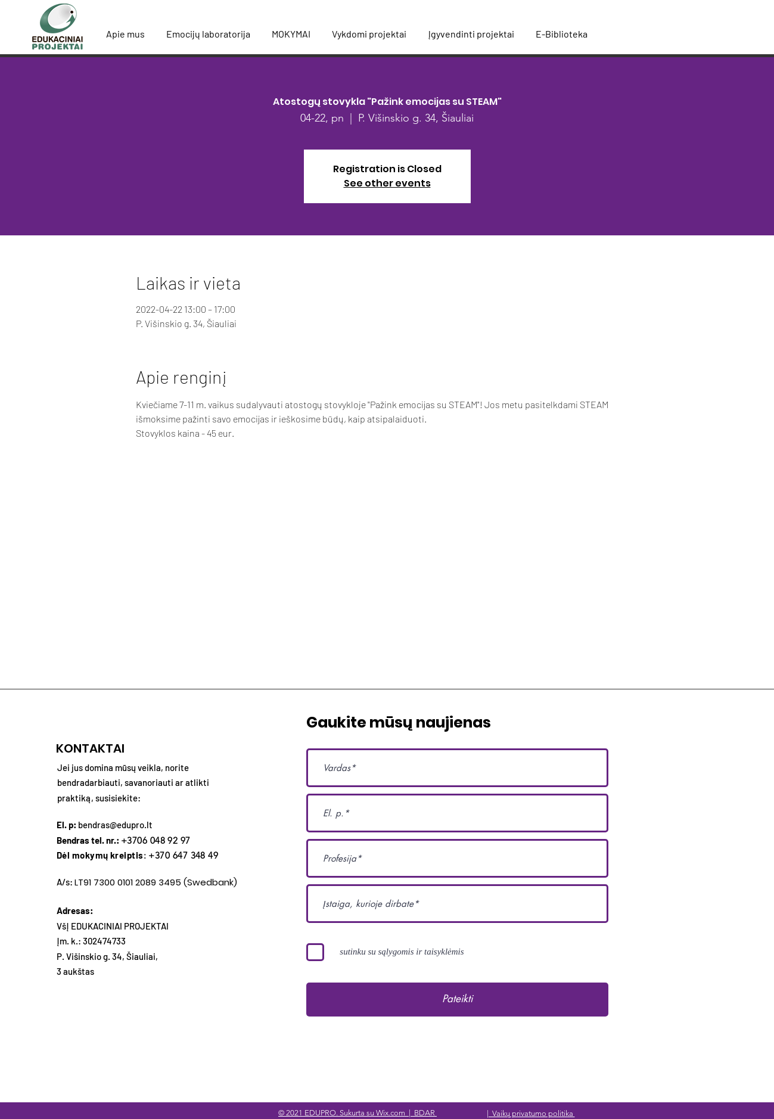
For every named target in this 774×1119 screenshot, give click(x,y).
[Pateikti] (457, 1000)
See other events (387, 183)
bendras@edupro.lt (115, 824)
